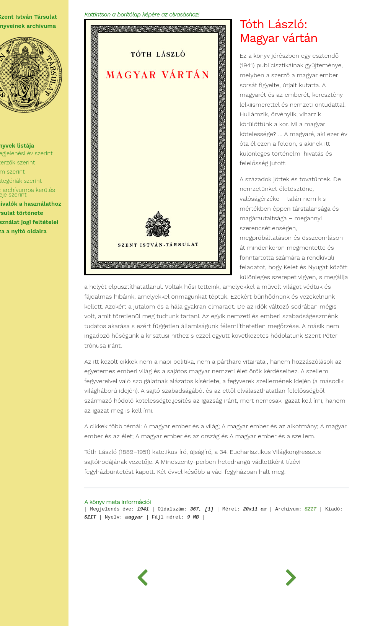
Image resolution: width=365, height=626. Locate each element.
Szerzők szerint (34, 162)
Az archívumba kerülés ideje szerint (44, 192)
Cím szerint (29, 171)
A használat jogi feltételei (42, 222)
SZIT (333, 540)
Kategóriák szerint (37, 180)
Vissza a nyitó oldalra (36, 231)
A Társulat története (34, 213)
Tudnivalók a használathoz (43, 203)
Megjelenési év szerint (43, 153)
